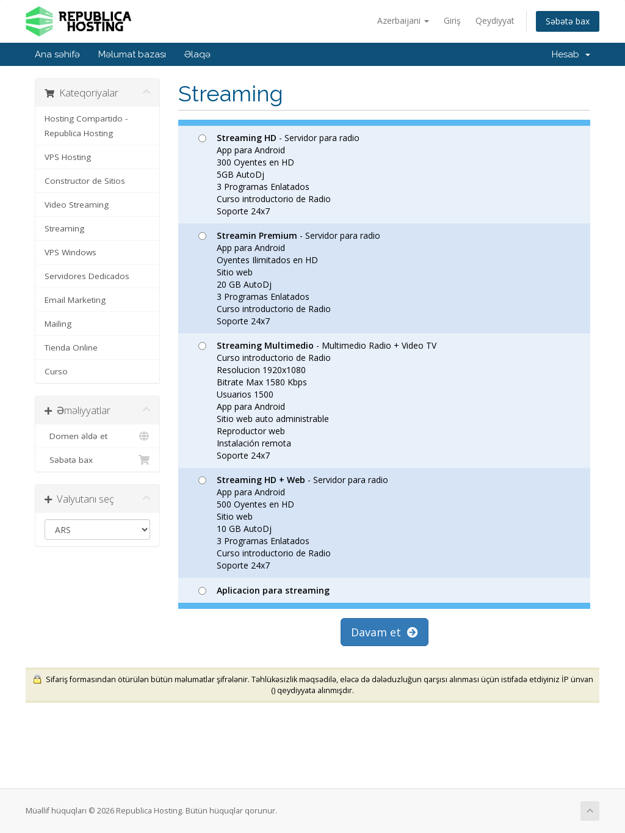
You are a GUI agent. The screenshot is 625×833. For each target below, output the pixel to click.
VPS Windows (70, 252)
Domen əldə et (97, 436)
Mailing (58, 323)
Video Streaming (77, 204)
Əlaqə (197, 54)
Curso (56, 371)
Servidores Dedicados (87, 276)
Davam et (384, 632)
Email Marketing (75, 299)
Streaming (64, 228)
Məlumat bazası (132, 54)
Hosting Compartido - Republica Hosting (86, 126)
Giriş (452, 20)
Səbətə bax (568, 21)
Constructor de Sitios (85, 180)
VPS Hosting (68, 156)
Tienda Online (71, 347)
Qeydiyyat (495, 20)
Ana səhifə (57, 54)
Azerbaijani (403, 20)
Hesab (571, 54)
